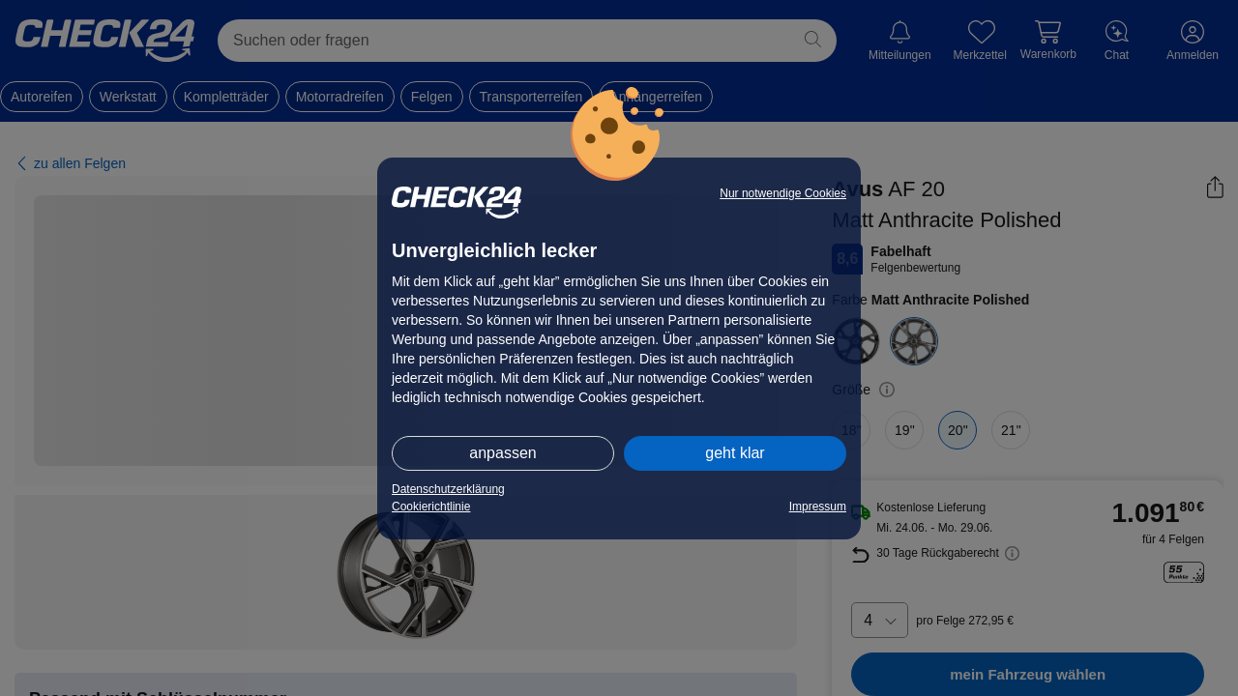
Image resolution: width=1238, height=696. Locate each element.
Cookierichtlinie (431, 506)
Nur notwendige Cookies (783, 193)
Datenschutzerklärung (448, 489)
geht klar (734, 453)
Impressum (817, 506)
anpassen (502, 453)
